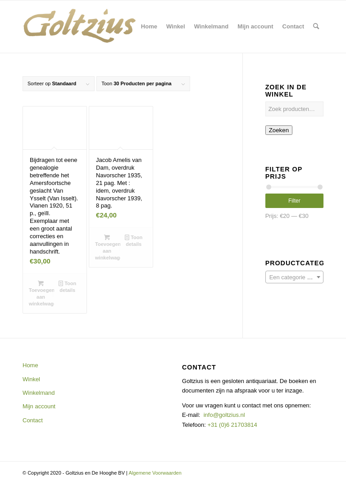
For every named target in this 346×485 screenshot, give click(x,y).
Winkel (31, 379)
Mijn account (39, 406)
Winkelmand (39, 392)
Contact (33, 420)
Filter (294, 201)
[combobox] (294, 277)
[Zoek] (316, 26)
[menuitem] (149, 26)
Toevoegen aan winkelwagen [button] (41, 293)
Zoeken (279, 130)
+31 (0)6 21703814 (231, 424)
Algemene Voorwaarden (154, 473)
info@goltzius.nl (224, 414)
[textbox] (294, 277)
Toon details (67, 286)
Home (30, 365)
